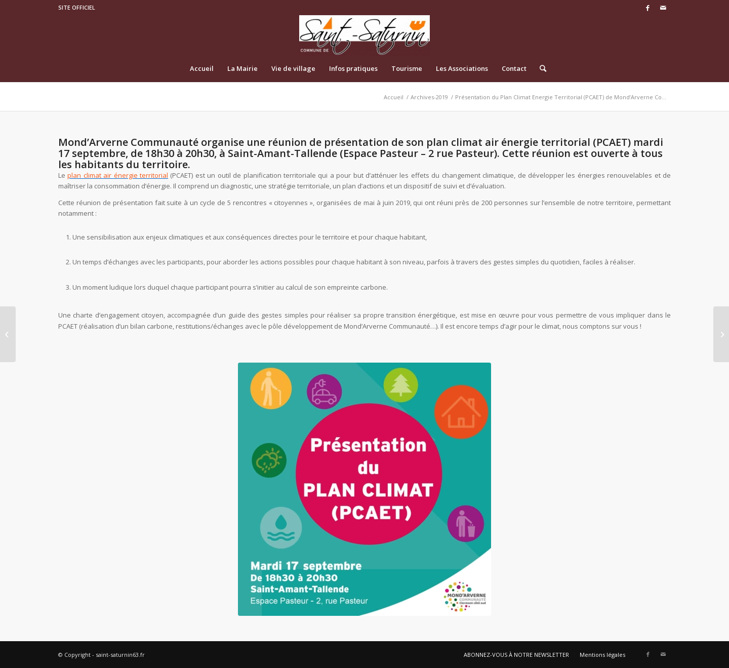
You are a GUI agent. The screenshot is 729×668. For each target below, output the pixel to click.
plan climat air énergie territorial (117, 175)
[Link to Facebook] (647, 7)
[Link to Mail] (663, 7)
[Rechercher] (539, 68)
